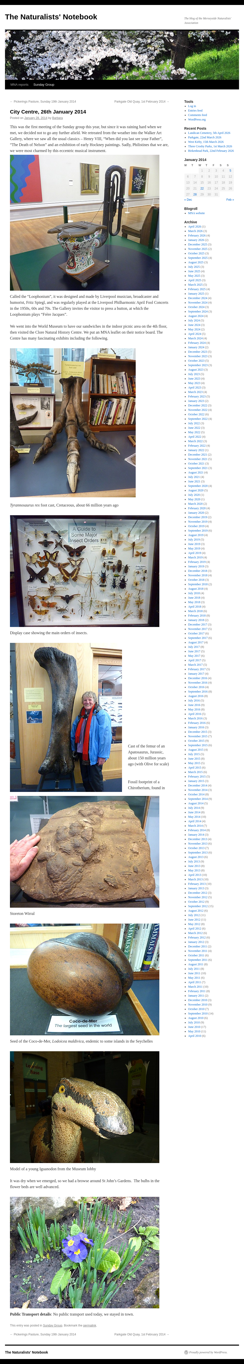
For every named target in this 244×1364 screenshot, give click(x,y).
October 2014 (196, 794)
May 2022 (194, 432)
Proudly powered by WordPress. (208, 1352)
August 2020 (196, 490)
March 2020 (195, 504)
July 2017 (194, 647)
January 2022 (196, 450)
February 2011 (197, 991)
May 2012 (194, 924)
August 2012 (196, 910)
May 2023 (194, 383)
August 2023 (196, 369)
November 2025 (198, 249)
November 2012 (198, 897)
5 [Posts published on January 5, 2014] (230, 170)
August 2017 (196, 642)
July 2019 (194, 539)
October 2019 (196, 526)
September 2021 (198, 468)
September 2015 (198, 745)
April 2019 (194, 553)
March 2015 (195, 772)
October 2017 (196, 633)
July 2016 (194, 700)
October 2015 (196, 740)
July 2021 (194, 477)
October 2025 (196, 253)
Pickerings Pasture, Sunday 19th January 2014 (43, 101)
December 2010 (197, 1000)
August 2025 (196, 262)
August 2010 (196, 1018)
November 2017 (198, 629)
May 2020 (194, 499)
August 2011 (195, 964)
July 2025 (194, 267)
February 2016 (197, 723)
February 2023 (197, 396)
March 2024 (195, 338)
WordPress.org (197, 119)
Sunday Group (43, 84)
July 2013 (194, 861)
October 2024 (196, 307)
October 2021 (196, 463)
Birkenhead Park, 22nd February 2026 (211, 151)
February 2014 (197, 830)
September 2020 (198, 486)
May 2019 (194, 548)
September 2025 (198, 258)
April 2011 (194, 982)
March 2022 (195, 441)
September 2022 (198, 419)
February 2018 (197, 615)
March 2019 (195, 557)
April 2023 (194, 387)
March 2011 (195, 986)
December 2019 (197, 517)
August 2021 (196, 472)
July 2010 (194, 1022)
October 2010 (196, 1009)
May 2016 (194, 709)
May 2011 (194, 977)
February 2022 (197, 445)
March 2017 (195, 664)
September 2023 (198, 365)
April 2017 (194, 660)
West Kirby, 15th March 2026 (206, 142)
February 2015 (197, 776)
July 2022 (194, 423)
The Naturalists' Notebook (51, 17)
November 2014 (198, 790)
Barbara (57, 118)
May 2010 (194, 1031)
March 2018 (195, 611)
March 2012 (195, 933)
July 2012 (194, 915)
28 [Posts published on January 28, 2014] (194, 194)
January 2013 (196, 888)
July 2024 (194, 320)
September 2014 (198, 799)
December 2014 (197, 785)
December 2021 (197, 454)
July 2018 (194, 593)
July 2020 (194, 495)
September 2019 (198, 530)
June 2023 (194, 378)
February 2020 (197, 508)
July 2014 (194, 808)
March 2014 (195, 825)
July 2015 (194, 754)
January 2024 (196, 347)
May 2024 (194, 329)
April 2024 (194, 334)
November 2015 (198, 736)
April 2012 (194, 928)
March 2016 (195, 718)
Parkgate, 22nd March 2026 (204, 137)
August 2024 (196, 316)
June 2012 (194, 919)
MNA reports (19, 84)
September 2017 (198, 638)
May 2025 (194, 275)
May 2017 (194, 656)
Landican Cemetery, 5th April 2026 (209, 133)
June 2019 (194, 544)
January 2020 (196, 512)
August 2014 (196, 803)
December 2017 (197, 624)
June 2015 (194, 758)
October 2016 (196, 687)
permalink (89, 1325)
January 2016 (196, 727)
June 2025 (194, 271)
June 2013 (194, 866)
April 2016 (194, 714)
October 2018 (196, 580)
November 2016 (198, 682)
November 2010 (198, 1004)
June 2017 (194, 651)
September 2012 (198, 906)
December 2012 (197, 893)
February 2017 (197, 669)
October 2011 (196, 955)
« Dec (188, 199)
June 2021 (194, 481)
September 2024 (198, 311)
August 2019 (196, 535)
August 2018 (196, 588)
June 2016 (194, 705)
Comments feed (197, 115)
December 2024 (197, 298)
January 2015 (196, 781)
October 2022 (196, 414)
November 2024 (198, 302)
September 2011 (198, 960)
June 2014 (194, 812)
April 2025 (194, 280)
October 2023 (196, 360)
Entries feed (195, 110)
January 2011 (196, 995)
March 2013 (195, 879)
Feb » (230, 199)
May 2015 (194, 763)
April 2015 (194, 767)
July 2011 (194, 969)
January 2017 (196, 673)
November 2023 (198, 356)
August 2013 (196, 857)
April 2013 (194, 875)
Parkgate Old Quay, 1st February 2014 (141, 101)
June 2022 (194, 427)
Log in (192, 106)
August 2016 (196, 696)
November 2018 (198, 575)
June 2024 (194, 325)
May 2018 (194, 602)
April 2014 (194, 821)
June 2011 (194, 973)
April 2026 (194, 226)
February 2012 (197, 937)
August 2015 (196, 749)
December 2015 (197, 732)
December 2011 (197, 946)
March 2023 (195, 392)
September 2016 (198, 691)
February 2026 (197, 235)
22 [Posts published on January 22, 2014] (202, 188)
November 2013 (198, 843)
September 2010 (198, 1013)
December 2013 (197, 839)
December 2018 (197, 571)
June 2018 (194, 597)
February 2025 (197, 289)
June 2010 (194, 1027)
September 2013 (198, 852)
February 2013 (197, 884)
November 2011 (197, 951)
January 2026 (196, 240)
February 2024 (197, 343)
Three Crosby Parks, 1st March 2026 (210, 146)
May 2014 (194, 816)
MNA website (196, 213)
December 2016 (197, 678)
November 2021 (198, 459)
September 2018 (198, 584)
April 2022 (194, 436)
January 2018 (196, 620)
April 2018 (194, 606)
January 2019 (196, 566)
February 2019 (197, 562)
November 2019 (198, 521)
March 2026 (195, 231)
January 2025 (196, 293)
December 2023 (197, 351)
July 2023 (194, 374)
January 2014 (196, 834)
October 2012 (196, 901)
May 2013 (194, 870)
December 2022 (197, 405)
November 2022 (198, 410)
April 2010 (194, 1036)
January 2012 (196, 942)
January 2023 (196, 401)
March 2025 (195, 284)
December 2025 (197, 244)
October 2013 (196, 848)
